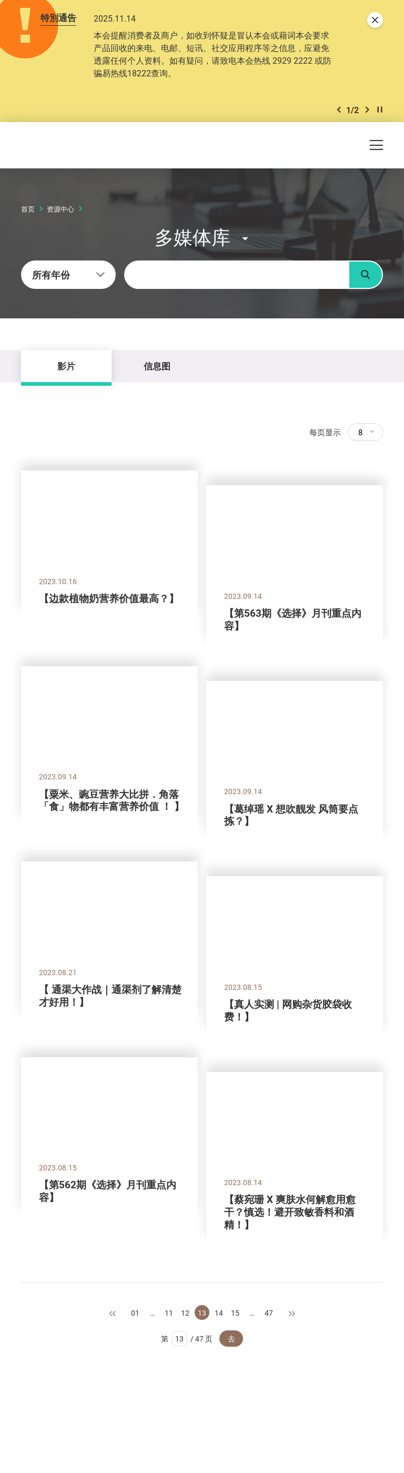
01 (135, 1313)
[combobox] (68, 274)
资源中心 (60, 209)
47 (269, 1313)
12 (185, 1313)
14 (219, 1313)
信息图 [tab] (157, 366)
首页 (28, 209)
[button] (339, 109)
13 (202, 1313)
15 (235, 1313)
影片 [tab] (66, 366)
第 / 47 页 (187, 1338)
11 (169, 1313)
